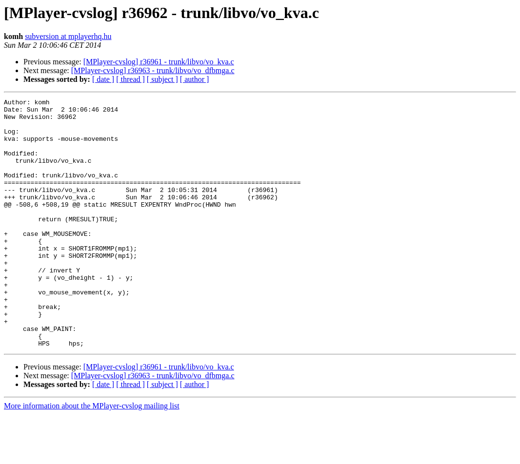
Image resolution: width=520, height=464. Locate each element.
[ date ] (103, 79)
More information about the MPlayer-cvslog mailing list (92, 455)
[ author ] (194, 79)
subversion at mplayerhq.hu (68, 36)
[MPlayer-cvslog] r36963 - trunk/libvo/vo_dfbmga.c (153, 70)
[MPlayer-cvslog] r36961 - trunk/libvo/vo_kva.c (158, 62)
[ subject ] (162, 79)
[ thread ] (130, 79)
